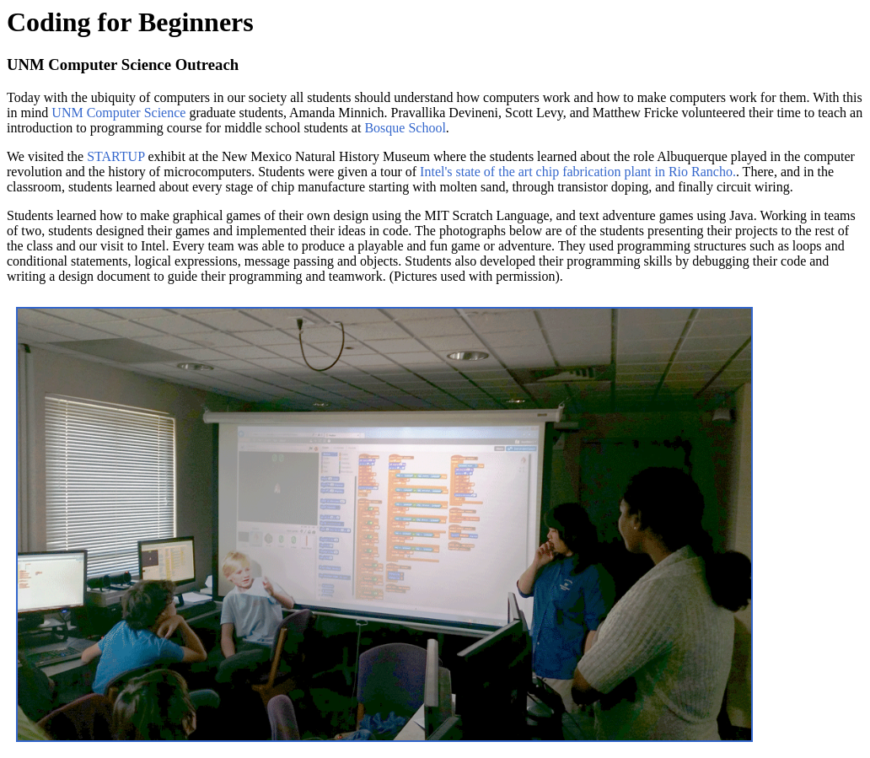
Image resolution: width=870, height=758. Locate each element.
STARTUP (115, 156)
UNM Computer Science (118, 112)
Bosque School (404, 128)
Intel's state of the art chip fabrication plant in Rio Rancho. (578, 171)
